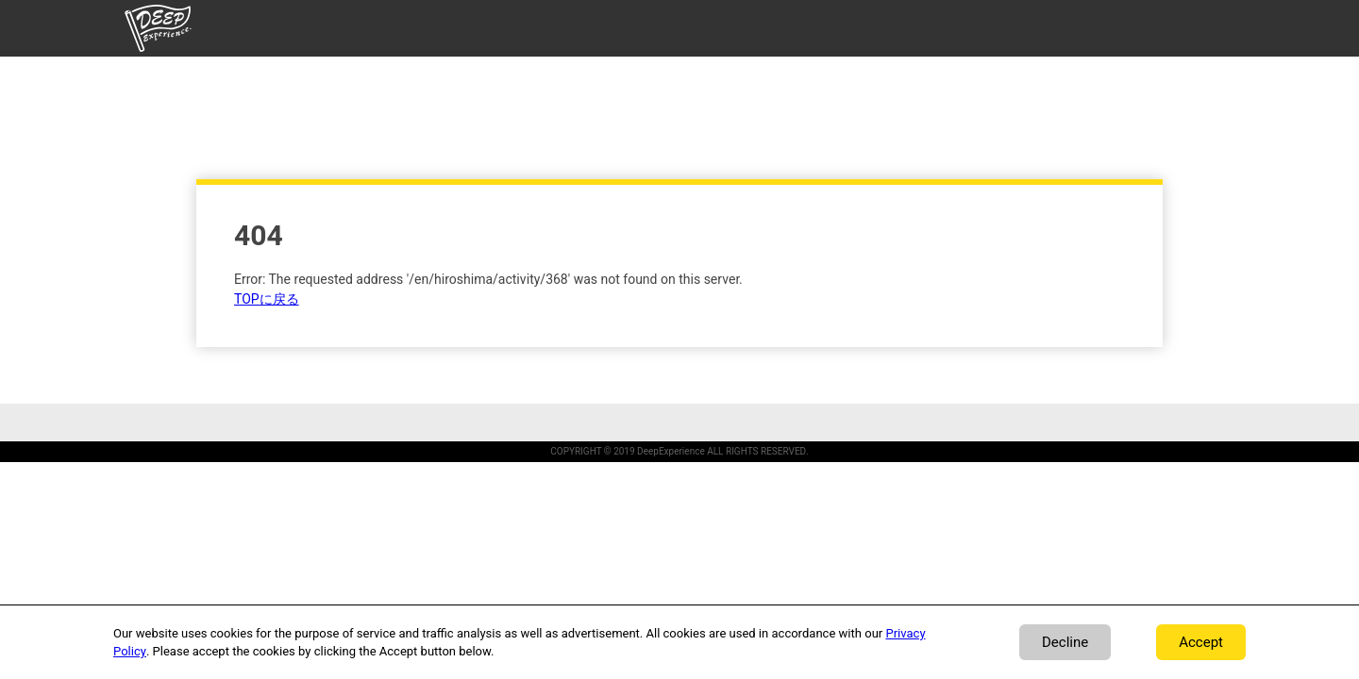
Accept (1201, 642)
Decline (1065, 642)
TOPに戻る (266, 299)
